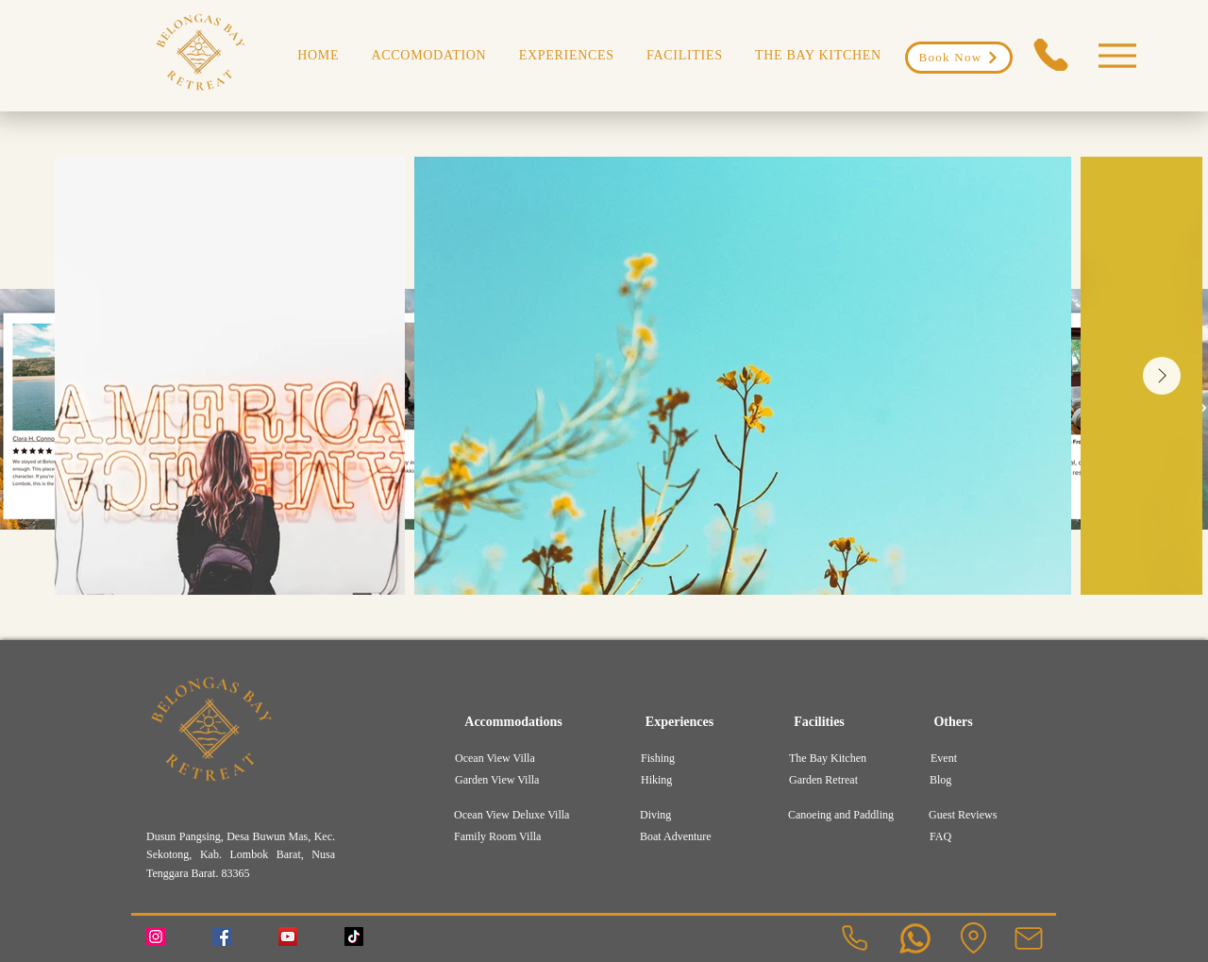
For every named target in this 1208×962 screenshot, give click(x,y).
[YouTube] (287, 936)
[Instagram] (155, 936)
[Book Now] (959, 58)
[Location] (973, 938)
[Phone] (1050, 55)
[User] (915, 938)
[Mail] (1029, 938)
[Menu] (1117, 55)
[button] (567, 55)
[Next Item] (1162, 376)
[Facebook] (221, 936)
